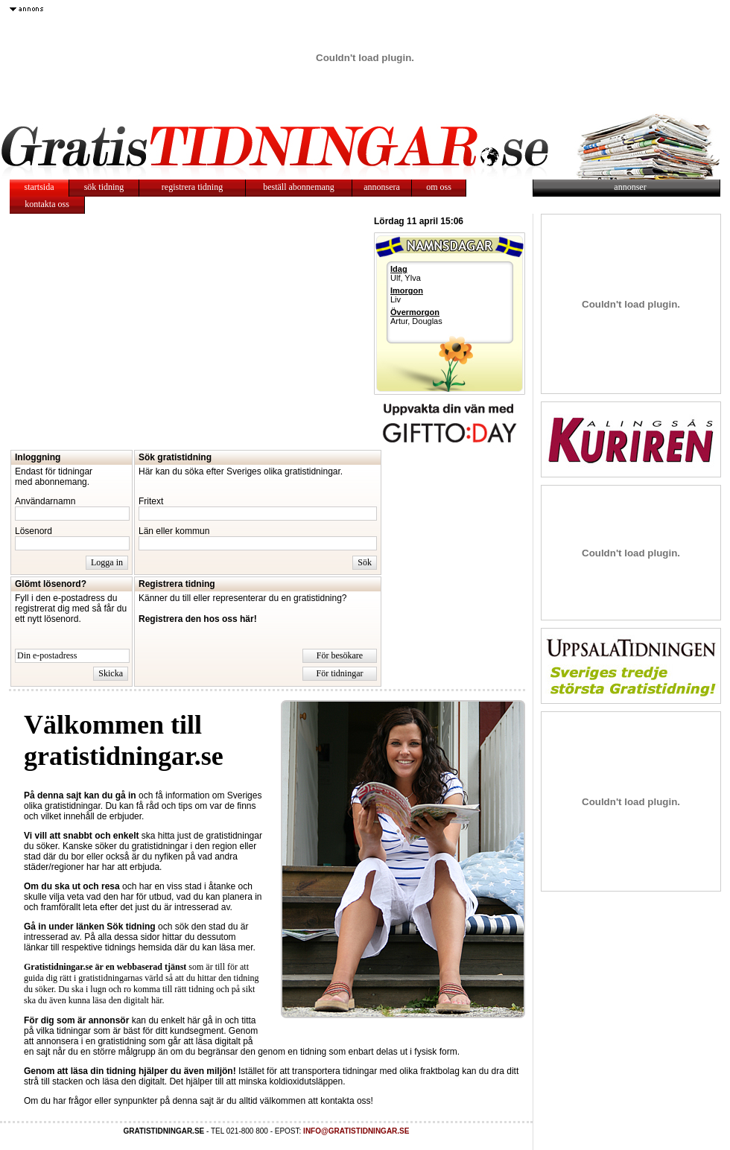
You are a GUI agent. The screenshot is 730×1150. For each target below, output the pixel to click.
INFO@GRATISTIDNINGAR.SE (356, 1131)
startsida (39, 187)
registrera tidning (192, 187)
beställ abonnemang (298, 187)
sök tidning (104, 187)
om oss (438, 187)
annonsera (382, 187)
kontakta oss (47, 204)
